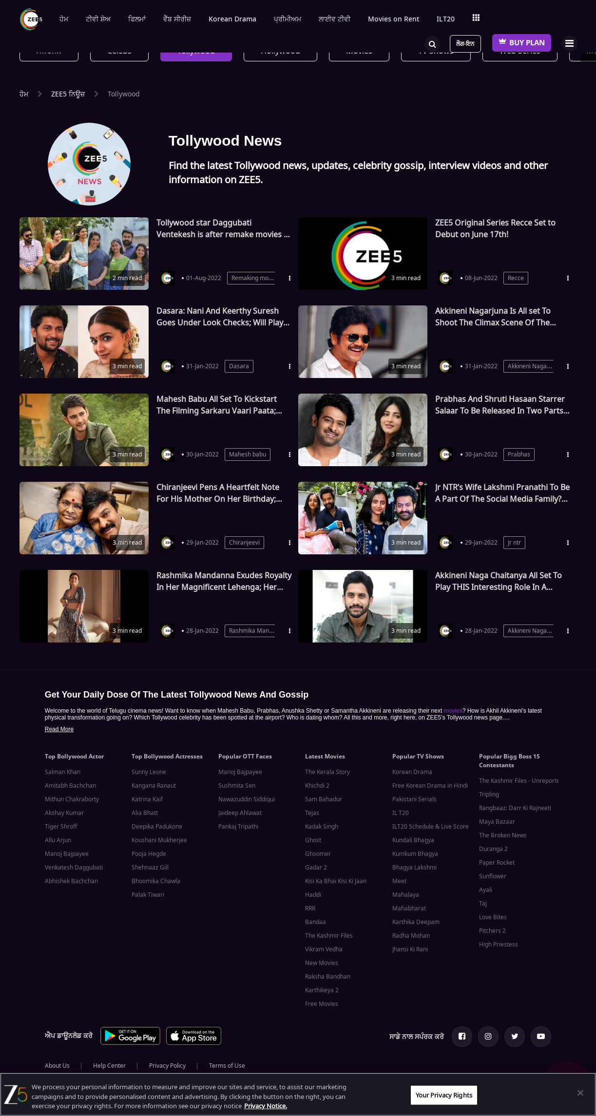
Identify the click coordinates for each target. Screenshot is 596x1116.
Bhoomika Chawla (156, 881)
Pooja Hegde (149, 854)
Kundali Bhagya (413, 840)
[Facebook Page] (462, 1036)
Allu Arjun (58, 840)
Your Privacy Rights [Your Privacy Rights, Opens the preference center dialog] (444, 1094)
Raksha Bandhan (327, 976)
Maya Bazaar (497, 821)
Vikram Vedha (324, 949)
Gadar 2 (316, 867)
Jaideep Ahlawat (240, 813)
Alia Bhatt (145, 813)
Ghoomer (318, 854)
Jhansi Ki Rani (410, 949)
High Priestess (498, 944)
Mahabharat (409, 908)
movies (453, 710)
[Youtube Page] (541, 1036)
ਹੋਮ (63, 19)
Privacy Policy (167, 1065)
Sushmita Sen (236, 785)
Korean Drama (232, 19)
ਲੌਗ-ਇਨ (465, 43)
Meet (399, 881)
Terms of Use (227, 1065)
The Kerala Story (327, 772)
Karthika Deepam (416, 922)
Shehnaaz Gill (150, 867)
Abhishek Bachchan (71, 881)
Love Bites (493, 917)
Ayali (485, 890)
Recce (516, 278)
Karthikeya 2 (322, 990)
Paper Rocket (497, 862)
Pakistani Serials (414, 799)
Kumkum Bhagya (415, 854)
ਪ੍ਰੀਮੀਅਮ (287, 19)
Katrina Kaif (147, 799)
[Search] (432, 43)
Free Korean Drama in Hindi (430, 785)
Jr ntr (514, 542)
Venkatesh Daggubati (74, 867)
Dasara (239, 366)
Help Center (109, 1065)
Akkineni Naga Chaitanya (542, 630)
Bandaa (315, 922)
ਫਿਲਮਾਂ (137, 19)
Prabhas (519, 454)
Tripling (489, 794)
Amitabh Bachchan (70, 785)
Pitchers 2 (492, 931)
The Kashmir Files (329, 935)
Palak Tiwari (148, 894)
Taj (483, 903)
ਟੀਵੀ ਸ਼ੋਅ (98, 19)
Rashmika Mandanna (257, 630)
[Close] (580, 1092)
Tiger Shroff (61, 826)
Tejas (312, 813)
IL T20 (400, 813)
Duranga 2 (493, 849)
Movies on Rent (393, 19)
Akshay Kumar (64, 813)
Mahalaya (405, 894)
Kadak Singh (321, 826)
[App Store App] (193, 1043)
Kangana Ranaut (154, 785)
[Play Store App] (130, 1043)
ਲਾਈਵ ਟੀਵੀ (334, 19)
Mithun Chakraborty (72, 799)
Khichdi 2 (317, 785)
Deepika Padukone (157, 826)
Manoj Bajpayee (67, 854)
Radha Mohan (411, 935)
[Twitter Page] (514, 1036)
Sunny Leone (149, 772)
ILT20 (446, 19)
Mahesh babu (247, 454)
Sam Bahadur (323, 799)
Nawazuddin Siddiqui (246, 799)
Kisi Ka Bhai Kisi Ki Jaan (335, 881)
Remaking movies (255, 278)
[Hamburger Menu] (569, 43)
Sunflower (492, 876)
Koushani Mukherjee (159, 840)
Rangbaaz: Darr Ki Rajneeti (515, 808)
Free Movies (321, 1004)
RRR (310, 908)
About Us (57, 1065)
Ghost (313, 840)
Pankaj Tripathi (238, 826)
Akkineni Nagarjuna (534, 366)
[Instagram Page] (488, 1036)
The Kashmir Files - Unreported (521, 780)
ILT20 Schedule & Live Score (430, 826)
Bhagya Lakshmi (414, 867)
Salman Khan (62, 772)
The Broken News (503, 835)
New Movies (321, 963)
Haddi (313, 894)
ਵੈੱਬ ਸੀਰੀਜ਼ (177, 19)
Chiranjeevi (244, 542)
